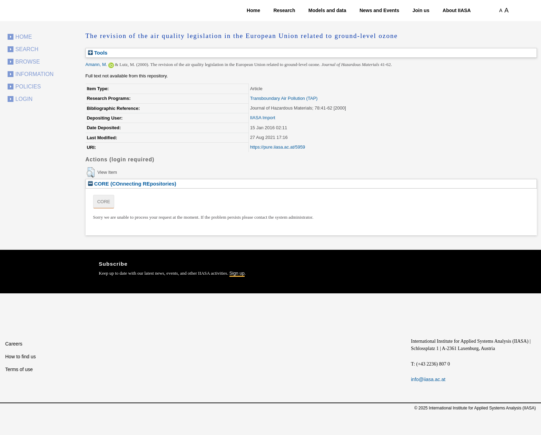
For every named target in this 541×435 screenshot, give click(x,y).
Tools (98, 53)
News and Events (379, 10)
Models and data (327, 10)
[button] (91, 172)
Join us (420, 10)
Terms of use (19, 369)
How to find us (20, 356)
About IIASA (457, 10)
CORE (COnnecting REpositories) (132, 184)
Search (27, 49)
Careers (13, 344)
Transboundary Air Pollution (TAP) (284, 98)
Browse (28, 62)
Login (24, 99)
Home (253, 10)
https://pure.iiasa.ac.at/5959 (277, 147)
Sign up (237, 273)
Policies (28, 86)
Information (35, 74)
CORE (103, 201)
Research (284, 10)
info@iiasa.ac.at (428, 379)
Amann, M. (96, 64)
